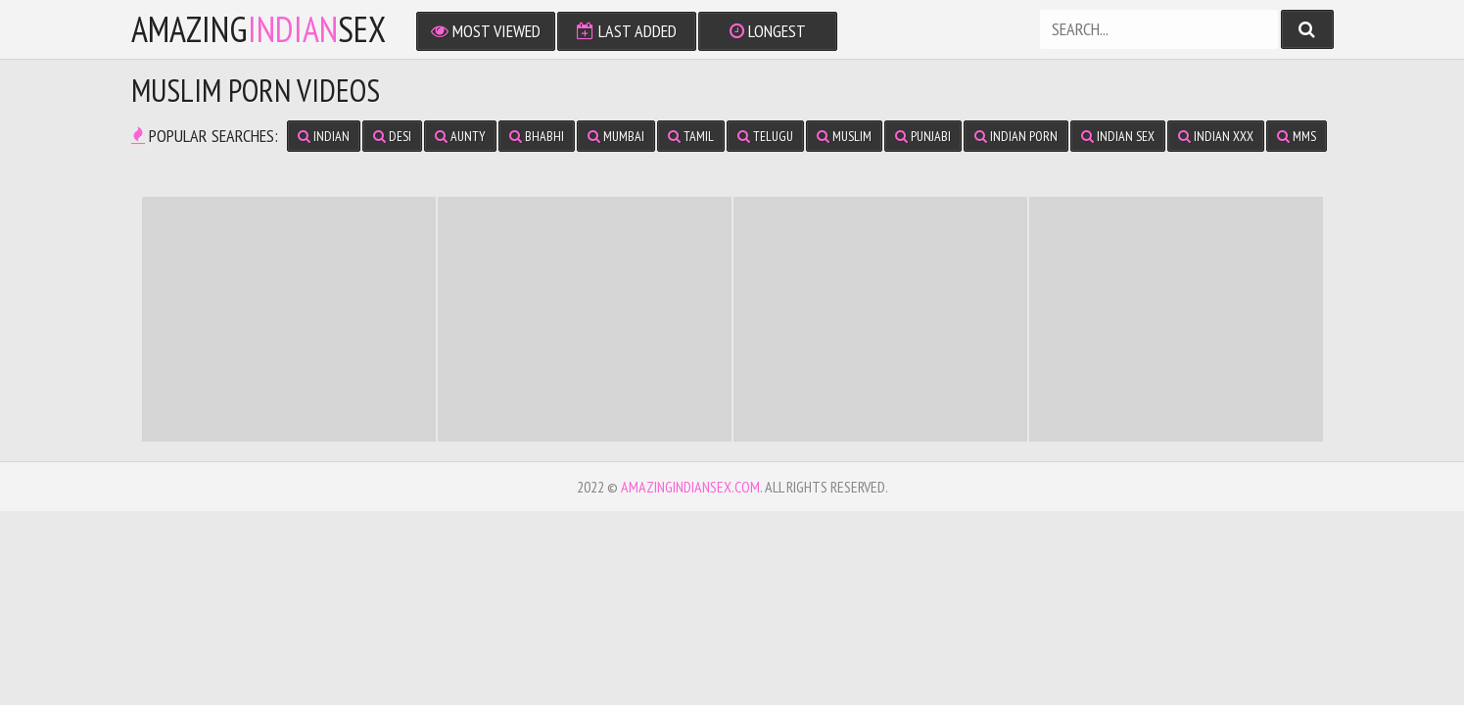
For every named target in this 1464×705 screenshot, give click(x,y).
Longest (768, 31)
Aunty (460, 136)
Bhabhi (536, 136)
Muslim (844, 136)
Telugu (765, 136)
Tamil (691, 136)
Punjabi (923, 136)
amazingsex (258, 29)
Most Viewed (486, 31)
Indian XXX (1215, 136)
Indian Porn (1016, 136)
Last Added (627, 31)
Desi (392, 136)
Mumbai (616, 136)
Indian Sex (1118, 136)
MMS (1296, 136)
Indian (324, 136)
